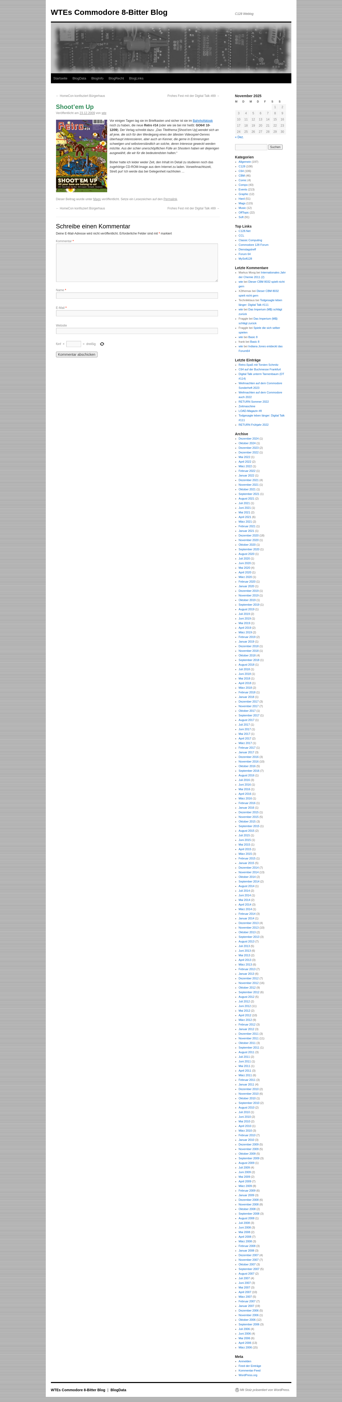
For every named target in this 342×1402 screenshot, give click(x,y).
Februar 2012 (247, 1024)
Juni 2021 (245, 507)
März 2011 (245, 1075)
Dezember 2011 (249, 1033)
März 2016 (245, 798)
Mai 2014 (244, 899)
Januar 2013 (246, 973)
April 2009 (245, 1181)
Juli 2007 (244, 1278)
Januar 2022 (246, 475)
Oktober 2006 (247, 1319)
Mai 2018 (244, 678)
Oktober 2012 (247, 987)
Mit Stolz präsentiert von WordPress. (265, 1390)
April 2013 (245, 959)
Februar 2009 (247, 1190)
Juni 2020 (245, 563)
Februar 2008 (247, 1245)
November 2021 (249, 484)
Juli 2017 (244, 724)
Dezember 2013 (249, 922)
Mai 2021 (244, 512)
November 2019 (249, 595)
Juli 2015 (244, 835)
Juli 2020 (244, 558)
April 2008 (245, 1236)
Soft (241, 217)
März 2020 (245, 576)
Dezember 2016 (249, 756)
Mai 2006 (244, 1338)
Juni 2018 (245, 673)
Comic (243, 180)
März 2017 (245, 743)
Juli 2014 (244, 890)
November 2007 (249, 1259)
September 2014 (249, 881)
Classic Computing (250, 240)
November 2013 (249, 927)
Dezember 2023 (249, 447)
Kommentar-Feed (250, 1370)
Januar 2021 (246, 530)
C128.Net (244, 230)
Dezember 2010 (249, 1089)
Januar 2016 (246, 807)
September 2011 (249, 1047)
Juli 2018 (244, 669)
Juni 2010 (245, 1116)
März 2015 (245, 853)
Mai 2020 (244, 567)
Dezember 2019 (249, 590)
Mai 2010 (244, 1121)
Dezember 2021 (249, 480)
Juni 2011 (245, 1061)
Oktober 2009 (247, 1153)
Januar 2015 (246, 863)
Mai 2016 (244, 789)
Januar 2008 (246, 1250)
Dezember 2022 (249, 452)
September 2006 (249, 1324)
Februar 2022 (247, 470)
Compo (243, 184)
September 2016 (249, 770)
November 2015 (249, 816)
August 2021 (247, 498)
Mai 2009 (244, 1176)
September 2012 (249, 992)
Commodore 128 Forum (254, 244)
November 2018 (249, 650)
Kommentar (65, 241)
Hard (242, 198)
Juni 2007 (245, 1282)
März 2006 (245, 1347)
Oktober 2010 (247, 1098)
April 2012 (245, 1015)
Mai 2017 (244, 733)
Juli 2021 (244, 503)
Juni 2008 (245, 1227)
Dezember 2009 (249, 1144)
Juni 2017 (245, 729)
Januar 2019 (246, 641)
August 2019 (247, 609)
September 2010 (249, 1102)
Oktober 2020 (247, 544)
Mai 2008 (244, 1232)
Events (243, 189)
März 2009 (245, 1185)
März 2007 (245, 1296)
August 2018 (247, 664)
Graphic (244, 194)
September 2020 (249, 549)
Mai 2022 (244, 457)
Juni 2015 (245, 839)
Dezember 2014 (249, 867)
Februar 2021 (247, 526)
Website (61, 325)
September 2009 (249, 1158)
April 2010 (245, 1125)
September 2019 (249, 604)
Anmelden (245, 1361)
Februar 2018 (247, 692)
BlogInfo (97, 78)
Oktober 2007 (247, 1264)
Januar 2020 (246, 586)
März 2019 (245, 632)
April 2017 (245, 738)
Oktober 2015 (247, 821)
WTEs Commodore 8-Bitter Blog (109, 12)
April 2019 (245, 627)
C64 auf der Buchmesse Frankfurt (260, 369)
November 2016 (249, 761)
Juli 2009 (244, 1167)
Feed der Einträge (250, 1365)
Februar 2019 (247, 636)
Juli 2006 (244, 1328)
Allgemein (245, 161)
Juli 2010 (244, 1112)
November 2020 (249, 540)
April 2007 (245, 1292)
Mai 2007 (244, 1287)
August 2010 (247, 1107)
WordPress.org (248, 1375)
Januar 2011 (246, 1084)
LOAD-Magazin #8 (250, 410)
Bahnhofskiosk (203, 121)
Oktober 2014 (247, 876)
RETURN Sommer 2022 (254, 401)
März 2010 (245, 1130)
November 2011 (249, 1038)
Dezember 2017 (249, 701)
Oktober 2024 (247, 443)
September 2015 (249, 826)
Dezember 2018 (249, 646)
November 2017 (249, 706)
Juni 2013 (245, 950)
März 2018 (245, 687)
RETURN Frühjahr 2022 (254, 424)
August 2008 (247, 1218)
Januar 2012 (246, 1029)
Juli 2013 (244, 946)
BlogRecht (116, 78)
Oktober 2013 (247, 932)
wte (104, 113)
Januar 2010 (246, 1139)
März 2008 (245, 1241)
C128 (242, 166)
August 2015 (247, 830)
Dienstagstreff (247, 249)
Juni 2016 (245, 784)
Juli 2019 (244, 613)
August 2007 (247, 1273)
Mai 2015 (244, 844)
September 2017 (249, 715)
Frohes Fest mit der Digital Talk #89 (194, 96)
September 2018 (249, 660)
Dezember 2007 (249, 1255)
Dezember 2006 (249, 1310)
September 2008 (249, 1213)
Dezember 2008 (249, 1199)
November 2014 (249, 872)
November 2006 (249, 1315)
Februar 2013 (247, 969)
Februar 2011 (247, 1079)
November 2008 (249, 1204)
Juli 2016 (244, 779)
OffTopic (244, 212)
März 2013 (245, 964)
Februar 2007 (247, 1301)
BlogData (79, 78)
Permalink (170, 199)
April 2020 (245, 572)
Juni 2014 (245, 895)
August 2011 (247, 1052)
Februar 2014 (247, 913)
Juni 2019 (245, 618)
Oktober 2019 (247, 600)
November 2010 (249, 1093)
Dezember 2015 (249, 812)
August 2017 (247, 720)
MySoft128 (245, 258)
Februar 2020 (247, 581)
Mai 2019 (244, 623)
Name (61, 290)
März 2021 (245, 521)
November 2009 (249, 1149)
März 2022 (245, 466)
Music (242, 207)
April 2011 (245, 1070)
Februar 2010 (247, 1135)
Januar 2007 (246, 1305)
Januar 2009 (246, 1195)
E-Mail (61, 308)
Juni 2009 (245, 1172)
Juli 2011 (244, 1056)
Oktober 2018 (247, 655)
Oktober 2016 (247, 766)
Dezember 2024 (249, 438)
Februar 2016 (247, 803)
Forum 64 (245, 254)
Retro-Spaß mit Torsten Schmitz (259, 364)
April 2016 (245, 793)
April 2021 (245, 517)
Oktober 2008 (247, 1209)
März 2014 (245, 909)
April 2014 (245, 904)
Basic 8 (253, 337)
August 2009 (247, 1162)
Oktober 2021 (247, 489)
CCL (241, 235)
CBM (242, 175)
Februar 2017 (247, 747)
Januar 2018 (246, 696)
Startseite (60, 78)
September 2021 (249, 493)
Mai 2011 (244, 1066)
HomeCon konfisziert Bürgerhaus (80, 96)
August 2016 (247, 775)
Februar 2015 (247, 858)
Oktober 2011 (247, 1042)
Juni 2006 (245, 1333)
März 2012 (245, 1019)
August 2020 (247, 553)
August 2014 (247, 886)
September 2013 (249, 936)
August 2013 (247, 941)
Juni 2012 (245, 1006)
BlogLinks (136, 78)
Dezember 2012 (249, 978)
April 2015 (245, 849)
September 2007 (249, 1269)
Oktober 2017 (247, 710)
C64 (241, 170)
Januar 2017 (246, 752)
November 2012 (249, 982)
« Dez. (239, 137)
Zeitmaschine (247, 406)
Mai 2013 (244, 955)
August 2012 (247, 996)
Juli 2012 (244, 1001)
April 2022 (245, 461)
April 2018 (245, 683)
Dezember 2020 (249, 535)
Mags (97, 199)
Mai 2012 (244, 1010)
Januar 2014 (246, 918)
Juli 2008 (244, 1222)
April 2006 (245, 1342)
